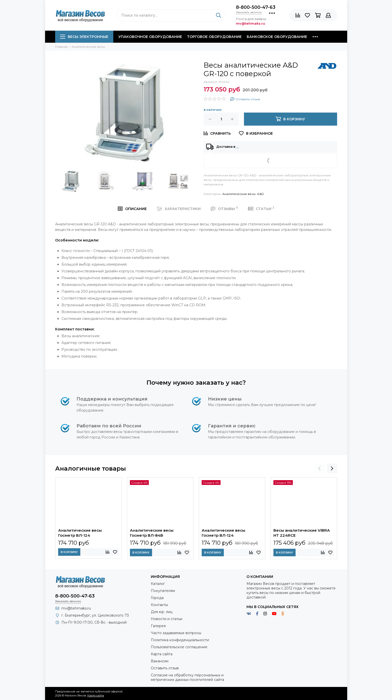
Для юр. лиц (161, 612)
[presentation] (319, 469)
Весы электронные (84, 36)
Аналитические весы (239, 194)
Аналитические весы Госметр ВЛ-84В (151, 533)
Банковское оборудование (277, 36)
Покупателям (163, 590)
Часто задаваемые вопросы (176, 633)
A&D (260, 194)
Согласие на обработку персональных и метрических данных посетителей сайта (187, 677)
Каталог (158, 583)
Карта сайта (161, 654)
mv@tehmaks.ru (76, 608)
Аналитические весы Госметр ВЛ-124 (80, 533)
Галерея (158, 626)
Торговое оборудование (214, 36)
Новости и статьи (166, 619)
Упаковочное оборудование (150, 36)
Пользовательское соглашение (179, 647)
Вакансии (159, 661)
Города (157, 597)
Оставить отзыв (165, 668)
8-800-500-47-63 (255, 7)
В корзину (69, 552)
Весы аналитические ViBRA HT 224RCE (301, 533)
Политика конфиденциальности (180, 640)
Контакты (159, 605)
